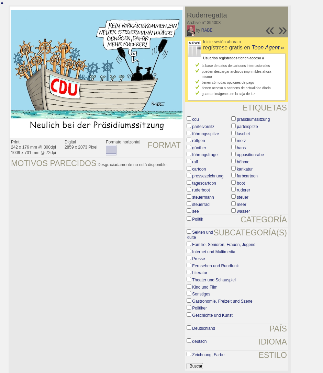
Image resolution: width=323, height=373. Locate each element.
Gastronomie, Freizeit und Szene (222, 301)
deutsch (199, 341)
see (195, 211)
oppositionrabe (250, 154)
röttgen (198, 140)
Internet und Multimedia (213, 251)
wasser (243, 211)
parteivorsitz (203, 126)
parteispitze (247, 126)
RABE (207, 30)
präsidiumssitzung (253, 119)
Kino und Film (204, 287)
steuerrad (201, 204)
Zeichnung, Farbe (208, 354)
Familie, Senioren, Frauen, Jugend (223, 244)
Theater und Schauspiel (214, 280)
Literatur (199, 272)
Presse (198, 258)
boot (241, 183)
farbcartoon (247, 176)
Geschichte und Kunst (212, 315)
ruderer (243, 190)
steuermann (203, 197)
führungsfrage (205, 154)
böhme (243, 162)
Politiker (199, 308)
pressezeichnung (207, 176)
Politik (197, 219)
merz (241, 140)
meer (241, 204)
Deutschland (203, 328)
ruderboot (201, 190)
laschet (243, 133)
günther (199, 147)
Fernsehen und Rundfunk (215, 266)
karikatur (245, 169)
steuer (242, 197)
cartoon (199, 169)
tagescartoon (204, 183)
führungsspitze (205, 133)
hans (241, 147)
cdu (195, 119)
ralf (195, 162)
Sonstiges (201, 294)
